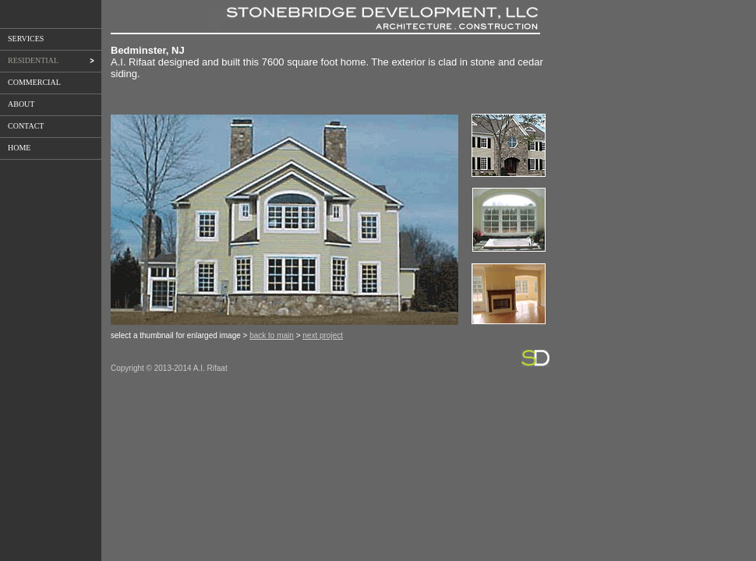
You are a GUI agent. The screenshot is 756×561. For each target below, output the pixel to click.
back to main (271, 335)
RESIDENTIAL (48, 60)
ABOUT (21, 104)
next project (322, 335)
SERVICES (26, 38)
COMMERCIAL (34, 82)
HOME (19, 147)
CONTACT (26, 126)
